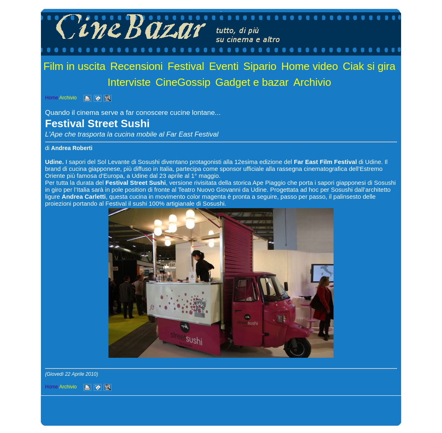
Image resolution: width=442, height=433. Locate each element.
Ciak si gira (369, 66)
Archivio (312, 82)
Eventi (224, 66)
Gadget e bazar (252, 82)
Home (51, 98)
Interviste (129, 82)
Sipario (260, 66)
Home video (309, 66)
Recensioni (136, 66)
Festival (185, 66)
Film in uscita (74, 66)
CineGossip (183, 82)
